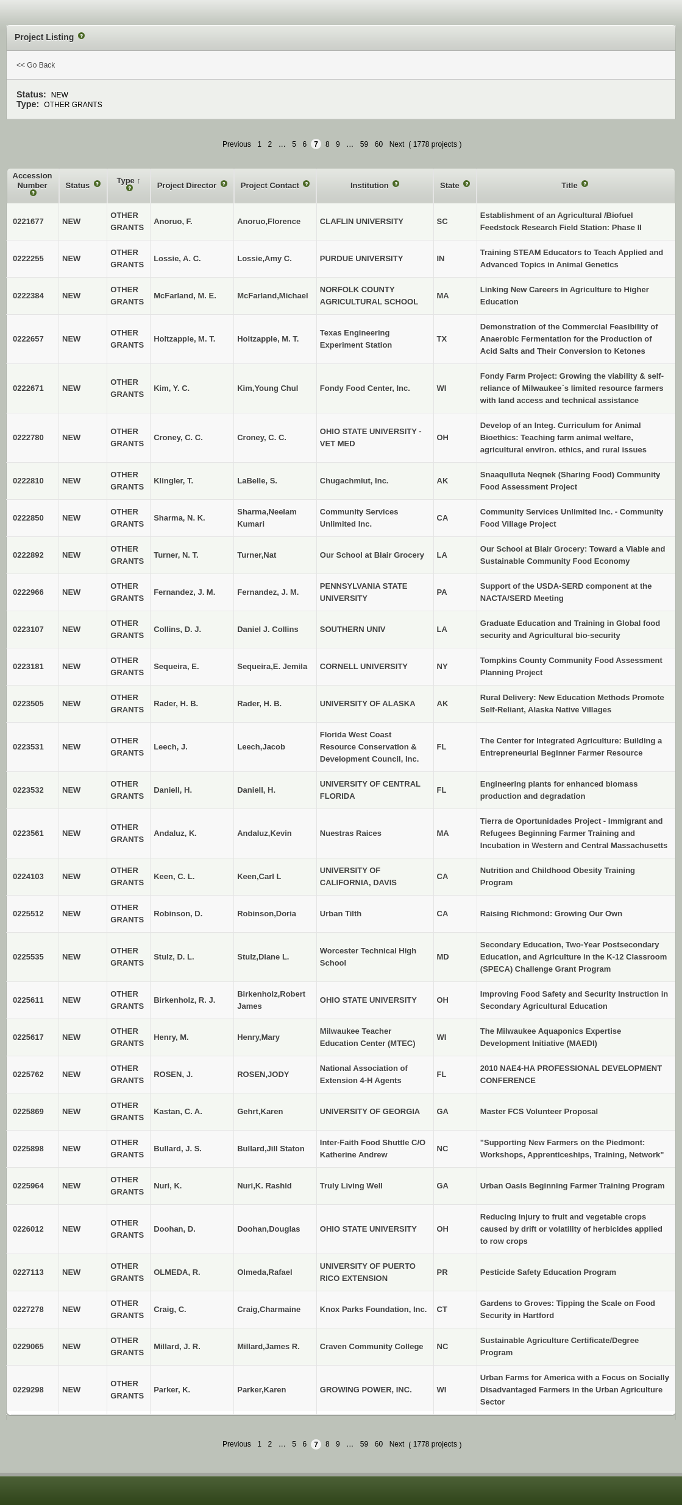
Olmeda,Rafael (264, 1272)
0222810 (28, 480)
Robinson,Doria (266, 913)
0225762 (28, 1074)
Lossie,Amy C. (264, 258)
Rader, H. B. (259, 703)
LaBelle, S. (257, 480)
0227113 (28, 1272)
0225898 (28, 1148)
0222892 (28, 555)
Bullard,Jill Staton (271, 1148)
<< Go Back (35, 65)
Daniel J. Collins (267, 629)
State (450, 185)
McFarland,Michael (272, 295)
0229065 (28, 1346)
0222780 (28, 437)
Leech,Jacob (261, 746)
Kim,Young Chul (267, 388)
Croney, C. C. (261, 437)
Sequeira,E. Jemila (272, 666)
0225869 (28, 1111)
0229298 (28, 1389)
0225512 (28, 913)
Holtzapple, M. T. (268, 338)
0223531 (28, 746)
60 (379, 144)
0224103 (28, 876)
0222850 (28, 517)
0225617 (28, 1037)
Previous (236, 144)
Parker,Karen (261, 1389)
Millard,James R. (268, 1346)
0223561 (28, 833)
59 (364, 144)
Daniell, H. (256, 790)
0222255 (28, 258)
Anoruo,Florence (268, 221)
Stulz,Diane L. (263, 956)
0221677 (28, 221)
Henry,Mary (258, 1037)
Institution (370, 185)
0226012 (28, 1228)
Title (570, 185)
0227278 (28, 1309)
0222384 (28, 295)
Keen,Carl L (259, 876)
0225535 (28, 956)
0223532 (28, 790)
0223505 (28, 703)
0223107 (28, 629)
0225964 (28, 1185)
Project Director (188, 185)
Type (126, 180)
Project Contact (271, 185)
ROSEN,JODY (263, 1074)
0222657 (28, 338)
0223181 (28, 666)
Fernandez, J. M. (268, 592)
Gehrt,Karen (260, 1111)
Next (397, 144)
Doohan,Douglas (268, 1228)
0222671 (28, 388)
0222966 (28, 592)
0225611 (28, 1000)
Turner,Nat (256, 555)
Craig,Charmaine (268, 1309)
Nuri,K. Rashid (264, 1185)
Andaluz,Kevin (264, 833)
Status (79, 185)
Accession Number (32, 180)
